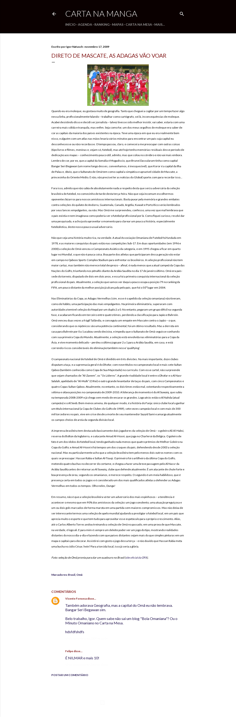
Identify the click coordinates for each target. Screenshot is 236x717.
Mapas (117, 24)
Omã (79, 574)
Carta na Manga (101, 13)
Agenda (85, 24)
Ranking (102, 24)
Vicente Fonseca (76, 598)
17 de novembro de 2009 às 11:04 (86, 638)
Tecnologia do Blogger (118, 702)
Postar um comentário (69, 675)
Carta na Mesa (139, 24)
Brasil (71, 574)
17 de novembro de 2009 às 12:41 (86, 664)
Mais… (159, 24)
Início (70, 24)
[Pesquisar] (182, 12)
